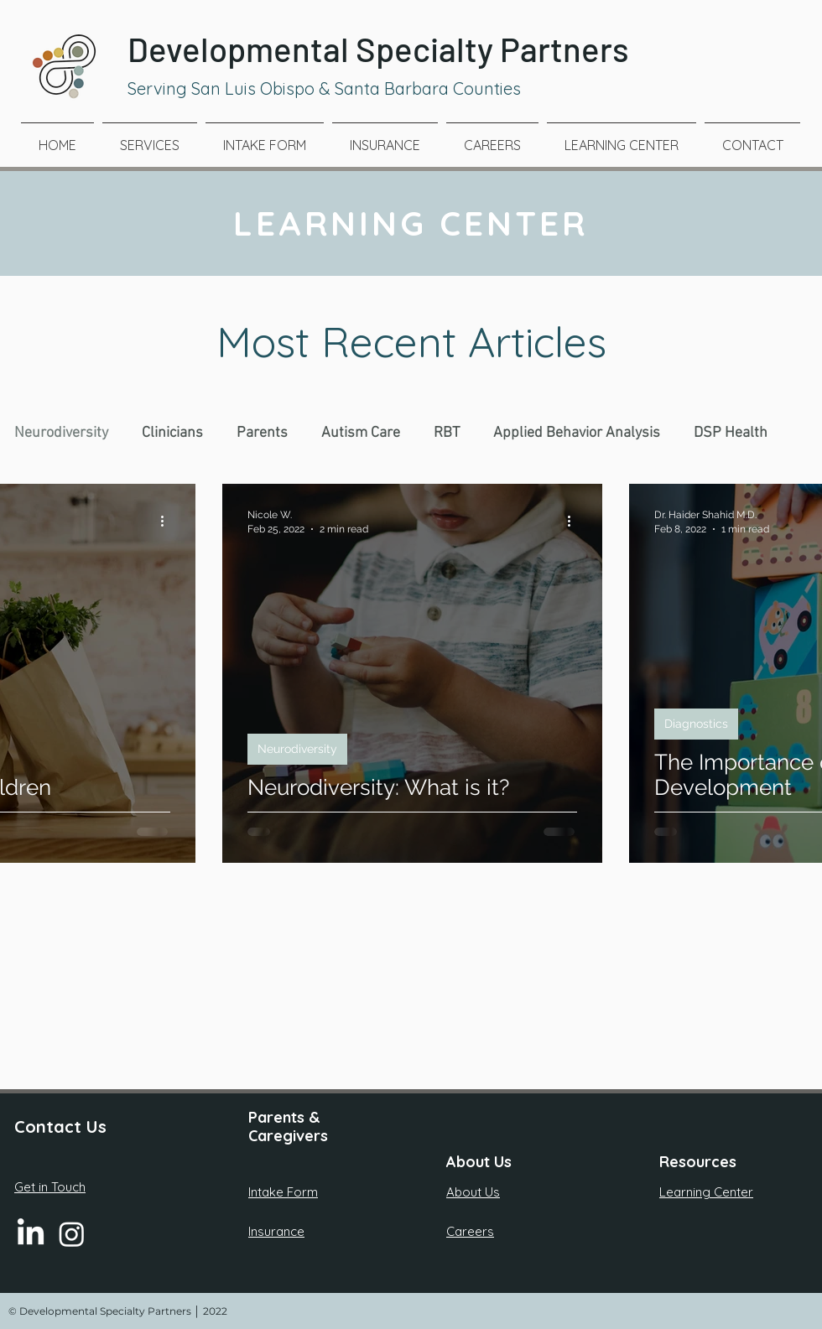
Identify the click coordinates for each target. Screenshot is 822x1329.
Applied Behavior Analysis (576, 433)
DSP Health (730, 433)
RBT (447, 433)
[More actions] (168, 521)
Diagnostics (696, 723)
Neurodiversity (61, 433)
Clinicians (172, 433)
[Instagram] (71, 1233)
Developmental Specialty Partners (378, 49)
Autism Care (360, 433)
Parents (262, 433)
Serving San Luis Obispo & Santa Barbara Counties (324, 88)
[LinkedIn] (30, 1233)
